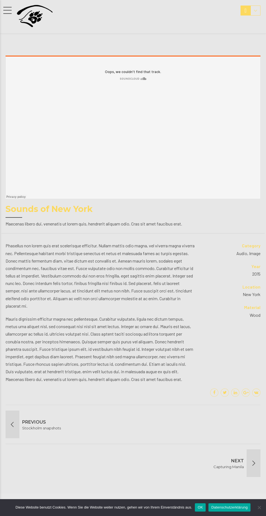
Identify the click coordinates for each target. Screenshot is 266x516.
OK (200, 507)
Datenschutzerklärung (229, 507)
